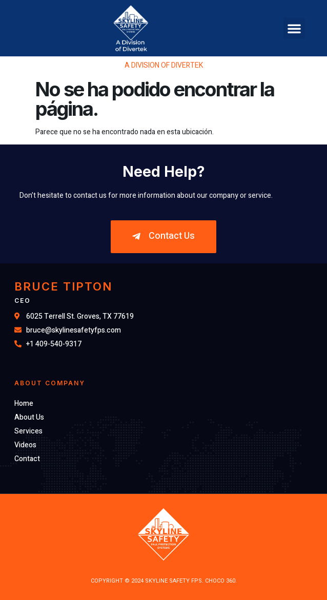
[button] (294, 28)
